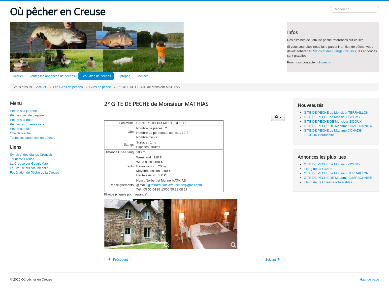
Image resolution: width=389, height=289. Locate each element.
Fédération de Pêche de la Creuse (34, 172)
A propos (123, 76)
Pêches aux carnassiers (27, 124)
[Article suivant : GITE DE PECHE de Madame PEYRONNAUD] (273, 259)
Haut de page (369, 279)
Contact (142, 76)
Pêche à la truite (21, 120)
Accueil (18, 76)
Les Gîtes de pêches (96, 76)
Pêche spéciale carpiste (27, 115)
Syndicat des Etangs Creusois (334, 51)
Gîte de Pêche (20, 133)
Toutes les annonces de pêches (52, 76)
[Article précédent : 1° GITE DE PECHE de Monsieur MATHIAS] (117, 259)
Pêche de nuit (20, 129)
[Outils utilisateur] (278, 117)
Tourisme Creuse (22, 159)
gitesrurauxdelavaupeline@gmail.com (175, 185)
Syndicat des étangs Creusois (31, 154)
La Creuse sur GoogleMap (29, 163)
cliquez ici (324, 62)
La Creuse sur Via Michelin (29, 168)
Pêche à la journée (23, 111)
